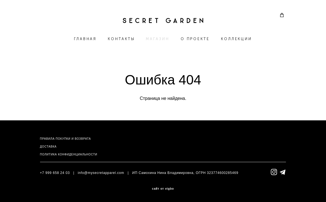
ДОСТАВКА (48, 146)
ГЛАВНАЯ (85, 39)
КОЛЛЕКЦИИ (236, 39)
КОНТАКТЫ (121, 39)
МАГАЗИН (157, 39)
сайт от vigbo (163, 188)
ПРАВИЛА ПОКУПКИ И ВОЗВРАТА (65, 138)
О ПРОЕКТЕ (195, 39)
